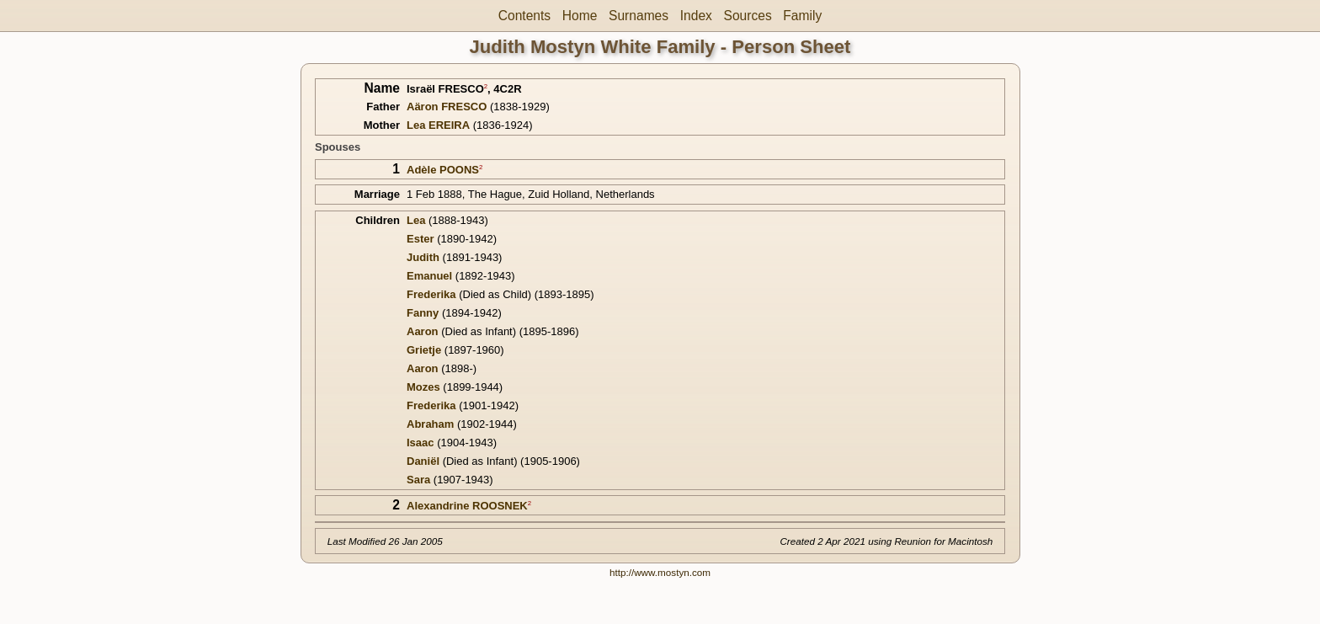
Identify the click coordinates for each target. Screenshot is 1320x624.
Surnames (638, 15)
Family (802, 15)
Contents (524, 15)
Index (696, 15)
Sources (748, 15)
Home (580, 15)
